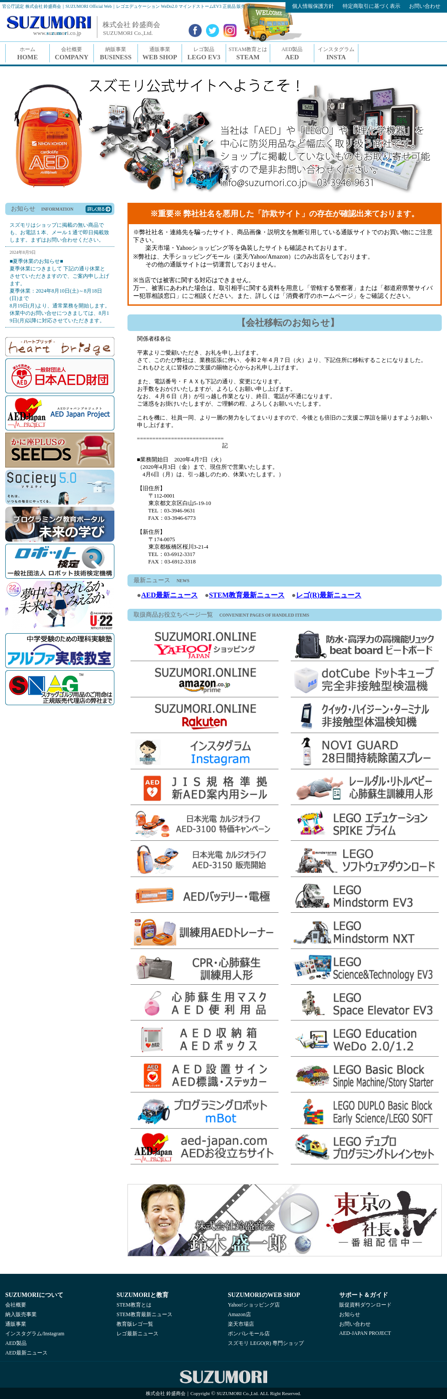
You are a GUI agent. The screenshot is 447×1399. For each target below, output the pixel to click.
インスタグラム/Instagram (34, 1334)
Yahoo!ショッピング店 (254, 1305)
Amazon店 (239, 1314)
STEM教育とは (134, 1305)
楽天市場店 (241, 1324)
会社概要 (15, 1305)
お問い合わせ (355, 1324)
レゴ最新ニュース (137, 1334)
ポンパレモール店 (249, 1334)
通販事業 (15, 1324)
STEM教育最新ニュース (247, 595)
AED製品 (16, 1343)
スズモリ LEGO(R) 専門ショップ (266, 1343)
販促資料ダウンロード (365, 1305)
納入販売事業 (21, 1314)
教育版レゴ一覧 (135, 1324)
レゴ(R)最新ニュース (328, 595)
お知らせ (349, 1314)
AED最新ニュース (169, 595)
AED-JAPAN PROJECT (365, 1333)
